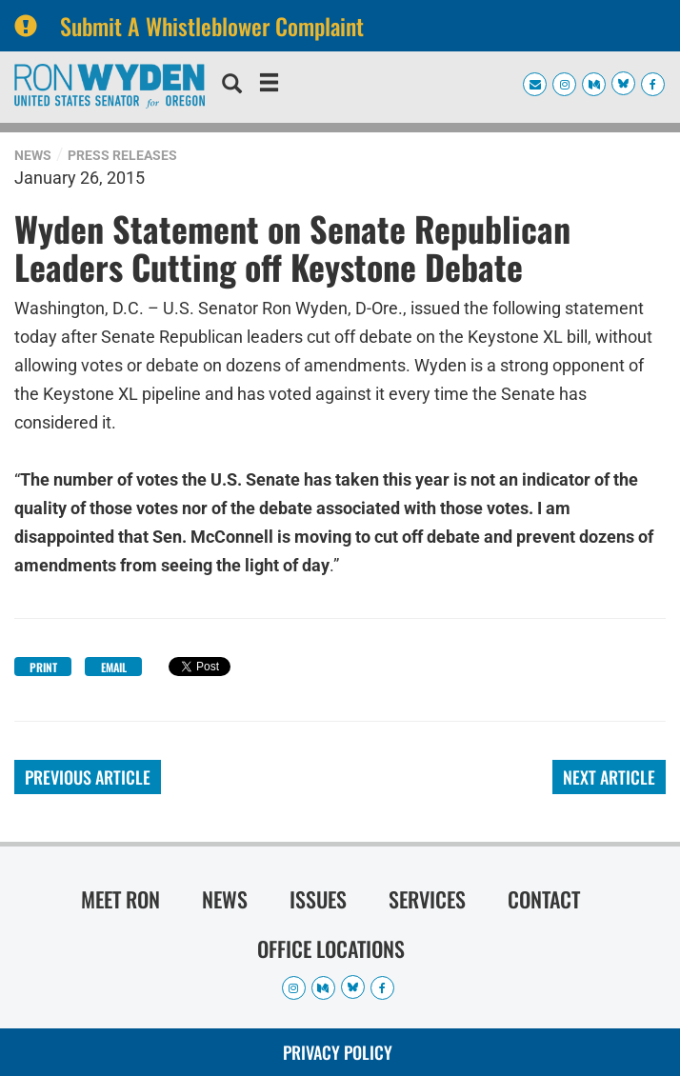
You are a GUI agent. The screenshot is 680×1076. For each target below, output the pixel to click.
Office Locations (331, 948)
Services (427, 899)
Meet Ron (120, 899)
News (32, 155)
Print (43, 667)
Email (114, 667)
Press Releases (122, 155)
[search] (232, 85)
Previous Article (87, 777)
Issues (318, 899)
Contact (544, 899)
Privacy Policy (337, 1052)
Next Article (609, 777)
